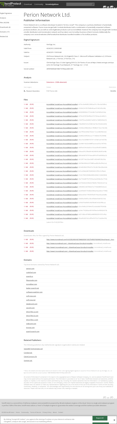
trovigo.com (30, 327)
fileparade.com (31, 280)
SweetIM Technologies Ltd (33, 349)
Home (18, 412)
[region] (58, 420)
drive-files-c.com (32, 320)
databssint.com (31, 304)
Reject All (99, 418)
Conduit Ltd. (28, 353)
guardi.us (29, 276)
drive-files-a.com (32, 312)
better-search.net (32, 288)
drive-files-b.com (32, 316)
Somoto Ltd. (28, 360)
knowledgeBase (52, 4)
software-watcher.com (34, 292)
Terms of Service (35, 412)
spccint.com (30, 308)
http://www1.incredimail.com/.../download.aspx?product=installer (70, 247)
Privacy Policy (47, 412)
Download (28, 4)
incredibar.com (31, 284)
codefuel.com (31, 272)
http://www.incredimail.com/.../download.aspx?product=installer (70, 243)
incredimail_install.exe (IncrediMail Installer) (62, 120)
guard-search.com (32, 331)
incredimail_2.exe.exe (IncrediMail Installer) (62, 171)
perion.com (30, 268)
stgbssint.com (31, 324)
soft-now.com (31, 296)
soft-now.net (30, 300)
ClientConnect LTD (30, 357)
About (55, 412)
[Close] (114, 420)
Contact (60, 412)
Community (38, 4)
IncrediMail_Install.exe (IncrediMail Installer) (62, 104)
